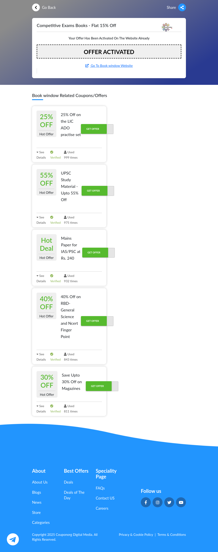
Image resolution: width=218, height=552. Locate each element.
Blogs (36, 492)
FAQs (100, 488)
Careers (102, 508)
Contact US (105, 498)
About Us (40, 482)
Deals (68, 482)
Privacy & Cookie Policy (136, 534)
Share (176, 7)
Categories (41, 522)
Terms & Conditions (171, 534)
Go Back (44, 7)
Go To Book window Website (109, 66)
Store (36, 512)
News (36, 502)
